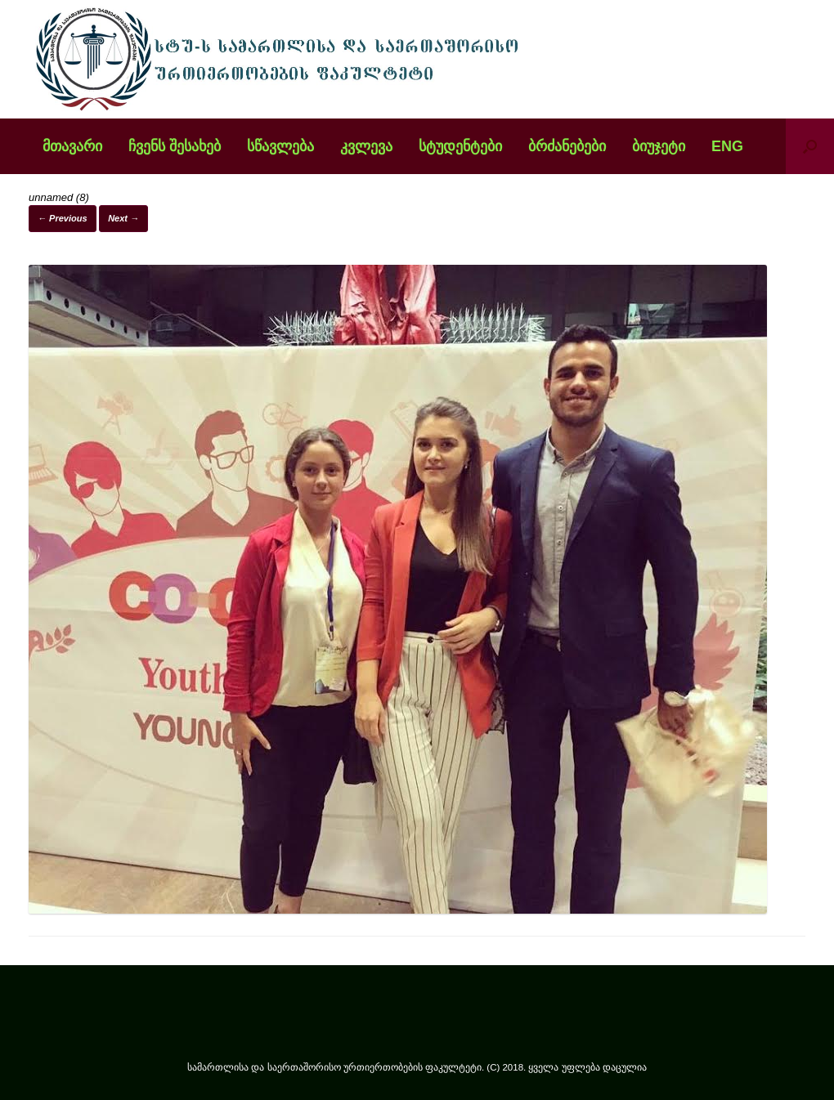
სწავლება (280, 146)
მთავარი (72, 146)
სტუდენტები (460, 146)
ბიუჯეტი (658, 146)
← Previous (62, 218)
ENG (727, 146)
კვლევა (366, 146)
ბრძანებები (567, 146)
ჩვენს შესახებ (174, 146)
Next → (123, 218)
